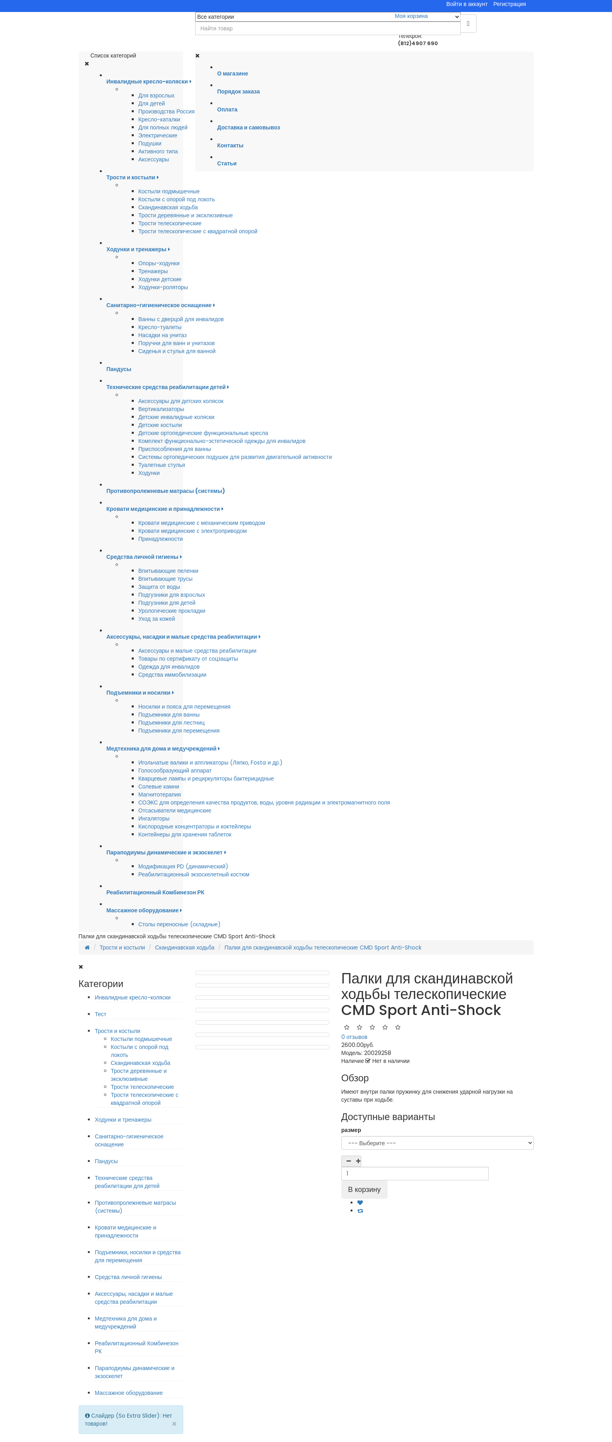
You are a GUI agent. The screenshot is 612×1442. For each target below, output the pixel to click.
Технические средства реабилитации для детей (127, 1182)
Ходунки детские (160, 279)
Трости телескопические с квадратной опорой (198, 231)
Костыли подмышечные (169, 191)
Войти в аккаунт (467, 4)
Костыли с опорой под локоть (177, 199)
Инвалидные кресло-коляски (133, 997)
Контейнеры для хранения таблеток (185, 834)
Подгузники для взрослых (172, 595)
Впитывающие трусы (166, 579)
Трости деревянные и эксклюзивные (186, 215)
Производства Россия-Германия (181, 111)
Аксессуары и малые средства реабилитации (198, 651)
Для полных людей (163, 127)
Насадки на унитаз (163, 335)
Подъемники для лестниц (172, 723)
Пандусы (106, 1161)
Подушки (150, 143)
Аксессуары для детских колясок (181, 401)
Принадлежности (161, 539)
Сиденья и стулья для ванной (177, 351)
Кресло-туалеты (160, 327)
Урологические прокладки (172, 611)
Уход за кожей (157, 619)
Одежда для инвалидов (169, 667)
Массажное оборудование (129, 1393)
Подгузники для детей (167, 603)
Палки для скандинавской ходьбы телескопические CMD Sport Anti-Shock (322, 947)
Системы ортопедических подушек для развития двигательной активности (235, 457)
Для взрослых (157, 95)
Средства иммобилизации (173, 675)
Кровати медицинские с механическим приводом (202, 523)
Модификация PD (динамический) (183, 866)
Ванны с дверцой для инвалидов (181, 319)
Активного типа (158, 151)
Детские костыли (160, 425)
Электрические (158, 135)
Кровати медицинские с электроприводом (193, 531)
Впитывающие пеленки (168, 571)
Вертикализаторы (161, 409)
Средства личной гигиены (128, 1277)
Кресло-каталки (159, 119)
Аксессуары (154, 159)
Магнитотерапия (160, 794)
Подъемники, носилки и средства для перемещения (138, 1256)
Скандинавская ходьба (168, 207)
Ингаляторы (154, 818)
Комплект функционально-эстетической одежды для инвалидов (222, 441)
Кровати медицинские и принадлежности (125, 1231)
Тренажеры (153, 271)
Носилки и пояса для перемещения (185, 707)
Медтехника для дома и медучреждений (126, 1323)
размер (351, 1130)
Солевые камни (159, 787)
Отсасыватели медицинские (175, 810)
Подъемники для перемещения (179, 731)
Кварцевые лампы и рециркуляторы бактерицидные (206, 779)
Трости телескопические (170, 223)
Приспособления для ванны (175, 449)
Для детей (152, 103)
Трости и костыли (122, 947)
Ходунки (149, 473)
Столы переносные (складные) (180, 924)
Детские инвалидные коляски (177, 417)
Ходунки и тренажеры (123, 1120)
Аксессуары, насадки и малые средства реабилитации (134, 1298)
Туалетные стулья (162, 465)
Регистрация (509, 4)
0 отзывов (354, 1037)
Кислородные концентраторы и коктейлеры (195, 826)
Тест (101, 1014)
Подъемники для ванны (169, 715)
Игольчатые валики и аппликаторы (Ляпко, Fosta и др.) (211, 763)
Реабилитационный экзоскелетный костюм (194, 874)
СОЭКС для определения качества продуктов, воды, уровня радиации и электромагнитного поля (264, 802)
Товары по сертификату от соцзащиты (188, 659)
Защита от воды (159, 587)
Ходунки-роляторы (163, 287)
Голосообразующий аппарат (175, 771)
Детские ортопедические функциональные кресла (203, 433)
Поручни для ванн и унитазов (177, 343)
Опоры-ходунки (159, 263)
